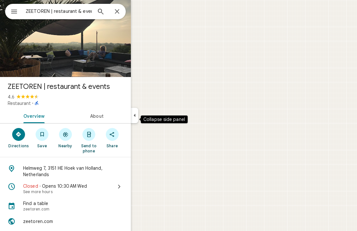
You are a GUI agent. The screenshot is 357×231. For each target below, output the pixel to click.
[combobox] (75, 11)
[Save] (65, 138)
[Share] (135, 138)
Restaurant (42, 103)
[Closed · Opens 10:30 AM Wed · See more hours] (88, 188)
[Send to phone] (111, 140)
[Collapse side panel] (157, 115)
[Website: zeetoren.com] (88, 221)
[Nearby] (88, 138)
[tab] (55, 115)
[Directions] (42, 138)
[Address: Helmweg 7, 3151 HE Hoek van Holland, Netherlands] (88, 171)
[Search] (124, 12)
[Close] (140, 12)
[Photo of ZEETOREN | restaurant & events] (88, 38)
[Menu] (11, 11)
